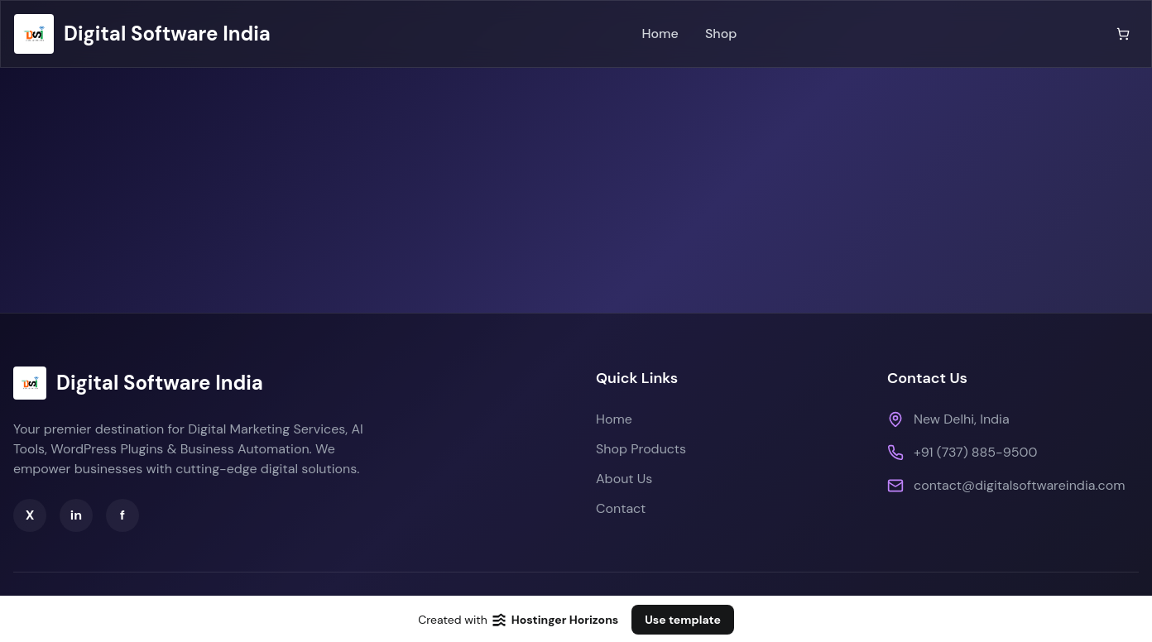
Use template (683, 619)
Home (659, 33)
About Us (624, 478)
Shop (721, 33)
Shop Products (641, 449)
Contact (621, 508)
